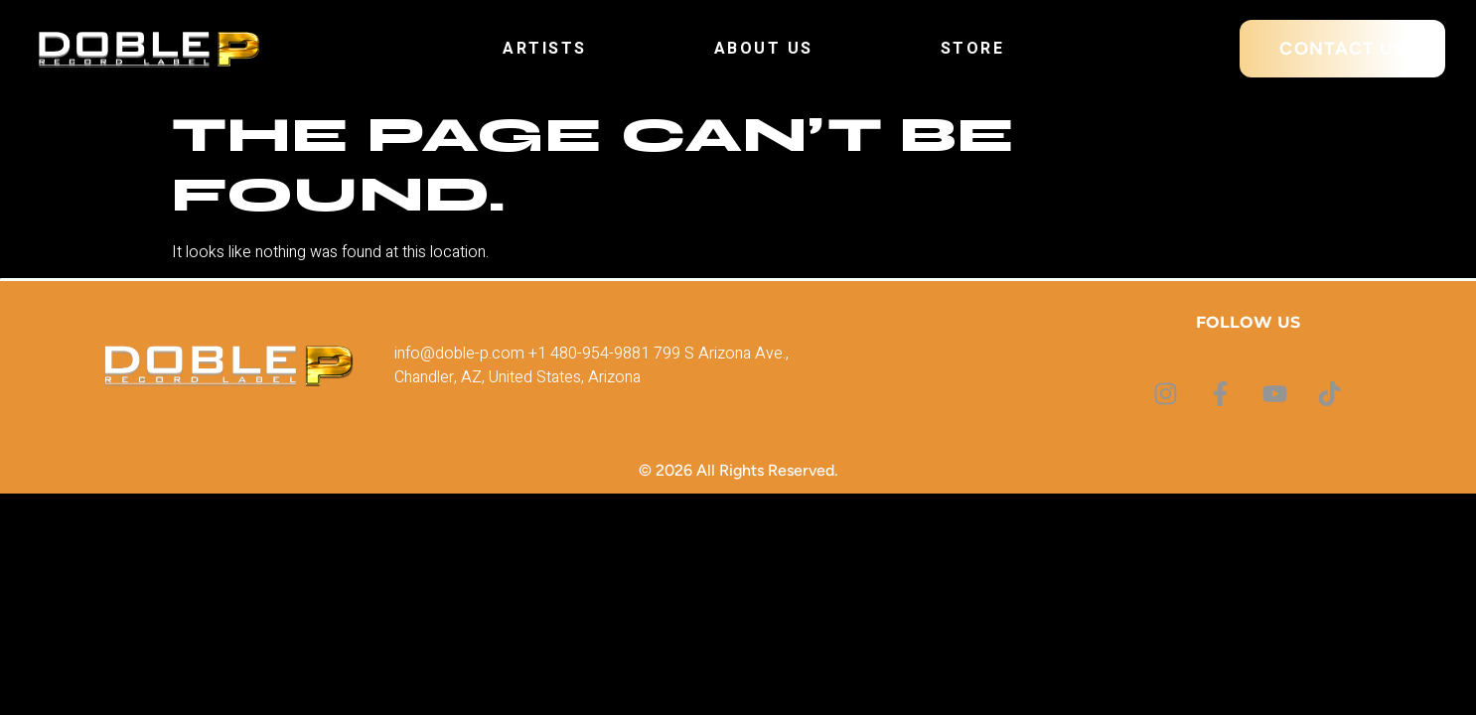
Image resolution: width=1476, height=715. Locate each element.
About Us (763, 49)
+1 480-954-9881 (589, 353)
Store (973, 49)
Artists (545, 49)
